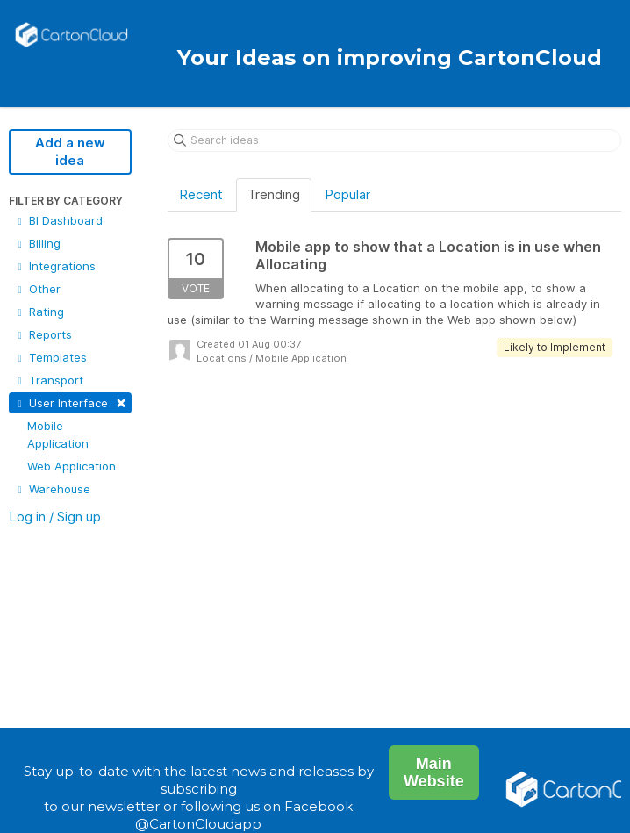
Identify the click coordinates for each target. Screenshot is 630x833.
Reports (43, 334)
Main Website (434, 772)
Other (37, 289)
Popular (347, 194)
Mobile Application (58, 434)
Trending (273, 194)
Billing (37, 243)
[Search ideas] (394, 140)
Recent (201, 194)
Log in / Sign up (55, 516)
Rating (39, 312)
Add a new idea (70, 151)
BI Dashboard (58, 220)
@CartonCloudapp (198, 823)
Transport (48, 380)
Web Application (71, 466)
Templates (50, 357)
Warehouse (52, 489)
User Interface (70, 401)
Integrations (55, 266)
